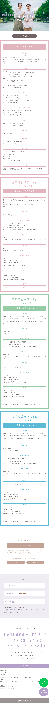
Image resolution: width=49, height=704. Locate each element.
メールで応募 (43, 691)
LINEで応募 (43, 681)
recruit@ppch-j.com (23, 168)
